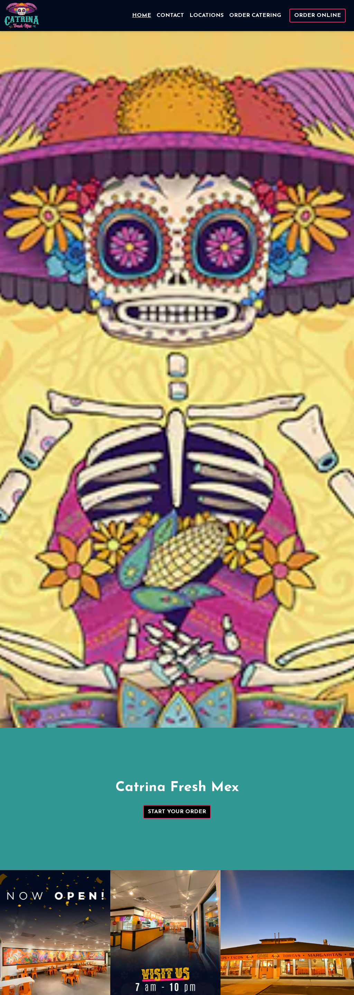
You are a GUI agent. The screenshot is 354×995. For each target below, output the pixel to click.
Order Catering (255, 15)
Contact (170, 15)
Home (141, 15)
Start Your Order (177, 812)
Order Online (317, 15)
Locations (206, 15)
